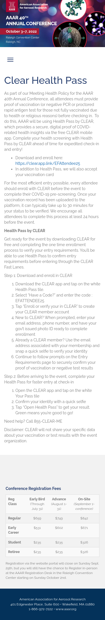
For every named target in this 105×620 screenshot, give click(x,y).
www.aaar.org (66, 609)
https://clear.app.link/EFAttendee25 (47, 163)
